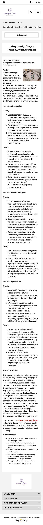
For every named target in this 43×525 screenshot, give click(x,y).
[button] (37, 2)
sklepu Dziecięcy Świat (28, 420)
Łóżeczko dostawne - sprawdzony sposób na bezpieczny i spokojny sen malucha (22, 445)
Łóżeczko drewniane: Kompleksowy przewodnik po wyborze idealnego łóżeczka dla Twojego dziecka (21, 456)
